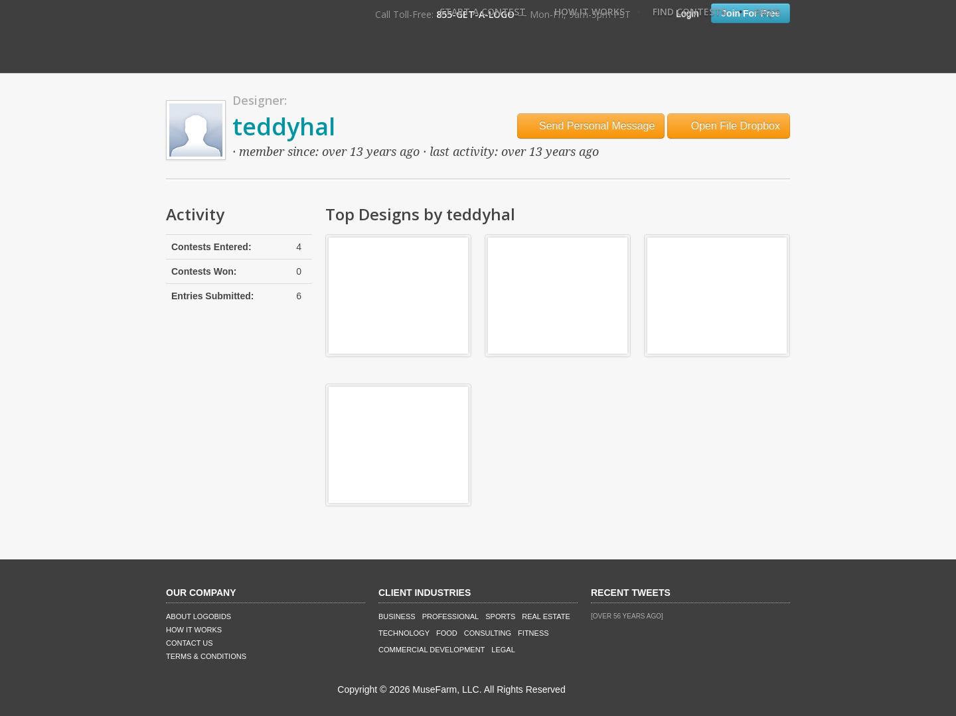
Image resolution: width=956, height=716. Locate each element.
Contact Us (189, 643)
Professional (450, 616)
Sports (500, 616)
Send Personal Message (591, 125)
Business (397, 616)
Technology (404, 633)
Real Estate (546, 616)
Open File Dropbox (728, 125)
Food (446, 633)
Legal (503, 650)
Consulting (487, 633)
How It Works (589, 11)
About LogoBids (198, 616)
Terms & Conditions (206, 656)
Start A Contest (482, 11)
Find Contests (689, 11)
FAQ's (767, 11)
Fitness (533, 633)
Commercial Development (431, 650)
